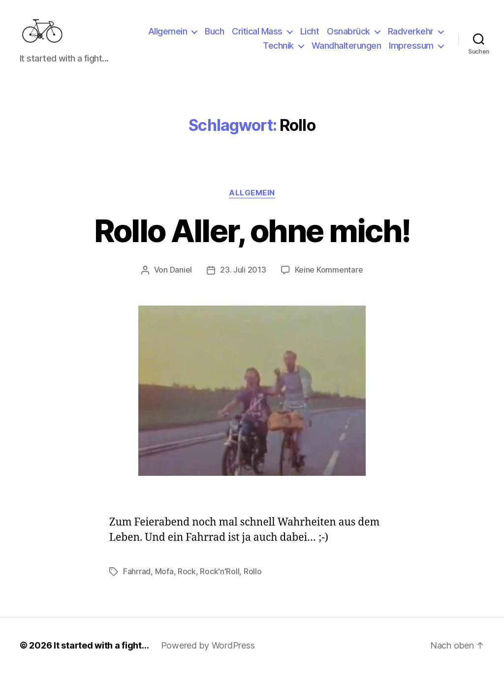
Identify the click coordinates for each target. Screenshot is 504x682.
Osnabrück (348, 36)
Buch (214, 36)
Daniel (181, 279)
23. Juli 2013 (243, 279)
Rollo (253, 581)
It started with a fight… (101, 654)
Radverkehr (411, 36)
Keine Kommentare (329, 279)
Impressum (411, 51)
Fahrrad (137, 581)
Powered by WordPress (208, 654)
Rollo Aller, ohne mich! (252, 240)
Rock (187, 581)
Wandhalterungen (346, 51)
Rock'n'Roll (219, 581)
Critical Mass (257, 36)
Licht (309, 36)
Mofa (164, 581)
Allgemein (168, 36)
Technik (278, 51)
